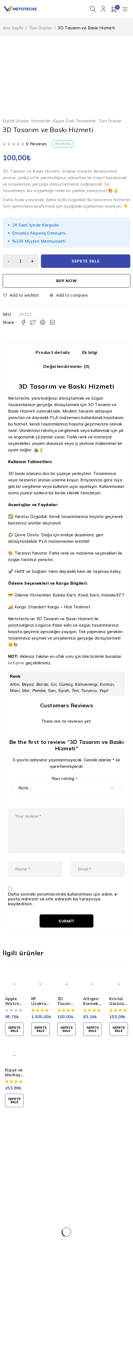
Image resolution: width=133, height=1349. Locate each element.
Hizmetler (41, 121)
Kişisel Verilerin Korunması (35, 1218)
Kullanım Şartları (26, 1228)
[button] (14, 1041)
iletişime (16, 664)
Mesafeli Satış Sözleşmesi (34, 1261)
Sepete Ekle (87, 261)
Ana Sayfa (13, 28)
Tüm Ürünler (40, 28)
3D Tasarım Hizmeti (66, 1015)
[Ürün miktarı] (21, 261)
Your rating (64, 780)
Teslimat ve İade (26, 1250)
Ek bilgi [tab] (91, 353)
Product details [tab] (51, 353)
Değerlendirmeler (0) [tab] (66, 367)
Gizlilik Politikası (25, 1239)
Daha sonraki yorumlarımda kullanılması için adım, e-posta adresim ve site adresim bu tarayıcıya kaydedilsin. (63, 911)
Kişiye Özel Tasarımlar (74, 121)
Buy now (66, 281)
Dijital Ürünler (16, 121)
